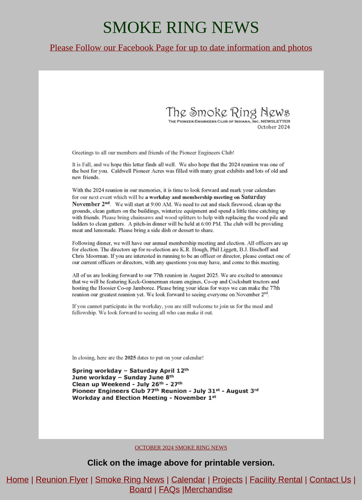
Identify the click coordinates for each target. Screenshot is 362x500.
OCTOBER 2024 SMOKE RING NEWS (181, 448)
